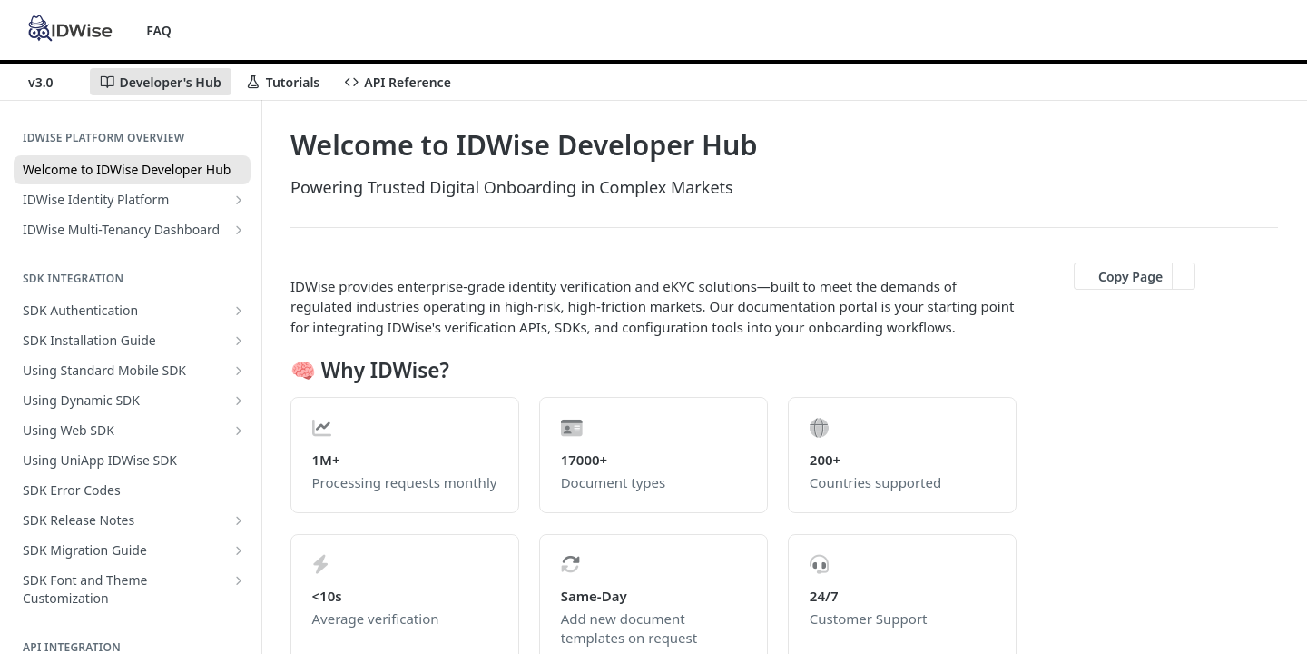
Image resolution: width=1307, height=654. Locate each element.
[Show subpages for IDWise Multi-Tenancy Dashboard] (238, 230)
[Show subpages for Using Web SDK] (238, 430)
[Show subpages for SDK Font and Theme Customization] (238, 580)
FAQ (158, 30)
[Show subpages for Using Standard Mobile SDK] (238, 370)
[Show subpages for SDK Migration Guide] (238, 550)
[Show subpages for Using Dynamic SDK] (238, 400)
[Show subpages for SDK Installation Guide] (238, 340)
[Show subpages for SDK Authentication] (238, 310)
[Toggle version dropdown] (51, 81)
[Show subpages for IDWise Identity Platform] (238, 200)
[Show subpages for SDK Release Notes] (238, 520)
